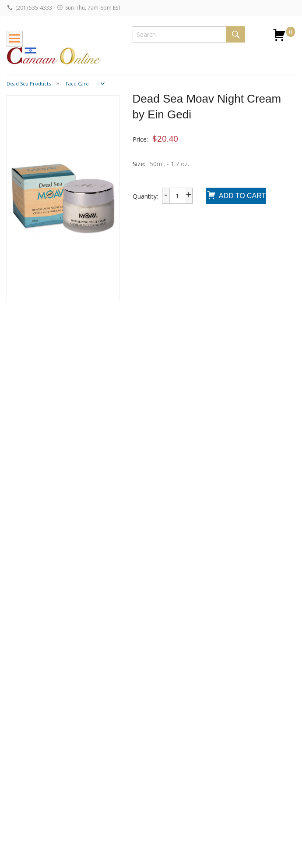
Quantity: (145, 196)
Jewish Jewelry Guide (85, 716)
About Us (137, 729)
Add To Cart (236, 196)
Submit (202, 770)
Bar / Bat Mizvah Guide (84, 756)
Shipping (18, 712)
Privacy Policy (143, 764)
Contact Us (139, 741)
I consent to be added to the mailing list (237, 758)
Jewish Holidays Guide (87, 736)
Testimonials (142, 753)
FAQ (13, 759)
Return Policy (25, 724)
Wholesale (21, 735)
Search (235, 34)
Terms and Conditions (139, 780)
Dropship (19, 747)
